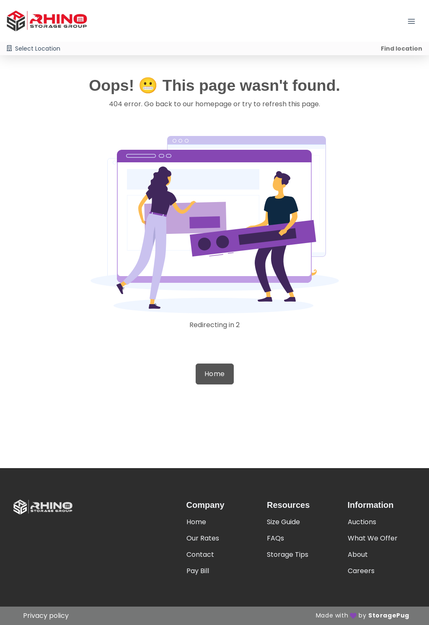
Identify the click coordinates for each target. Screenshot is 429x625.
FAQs (275, 538)
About (358, 554)
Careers (361, 571)
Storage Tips (287, 554)
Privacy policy (46, 615)
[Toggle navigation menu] (414, 21)
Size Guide (283, 522)
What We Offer (373, 538)
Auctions (362, 522)
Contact (200, 554)
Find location (401, 48)
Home (214, 374)
